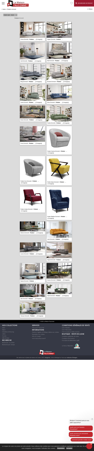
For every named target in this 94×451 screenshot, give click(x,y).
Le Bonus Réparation (67, 346)
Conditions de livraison (68, 338)
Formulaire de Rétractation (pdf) (70, 340)
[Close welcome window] (92, 419)
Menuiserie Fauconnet (38, 328)
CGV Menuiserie (66, 330)
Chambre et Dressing (8, 332)
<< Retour (90, 9)
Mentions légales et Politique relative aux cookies (45, 332)
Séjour (4, 330)
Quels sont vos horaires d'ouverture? (77, 428)
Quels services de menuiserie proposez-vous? (79, 434)
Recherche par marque (8, 345)
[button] (89, 446)
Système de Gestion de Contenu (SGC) (38, 357)
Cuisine (4, 336)
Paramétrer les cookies (38, 334)
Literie (3, 334)
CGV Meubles (66, 328)
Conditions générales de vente (70, 336)
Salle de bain (5, 338)
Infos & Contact (36, 336)
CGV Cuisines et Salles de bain (70, 332)
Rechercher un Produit (84, 3)
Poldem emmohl (11, 9)
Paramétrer (61, 448)
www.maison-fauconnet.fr (39, 338)
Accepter (69, 448)
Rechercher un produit (8, 343)
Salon (4, 9)
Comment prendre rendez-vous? (82, 440)
